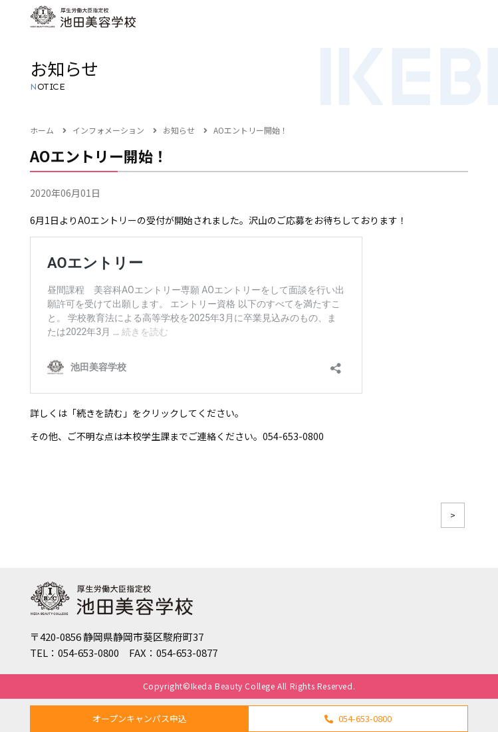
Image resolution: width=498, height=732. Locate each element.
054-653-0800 (358, 718)
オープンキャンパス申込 (139, 718)
